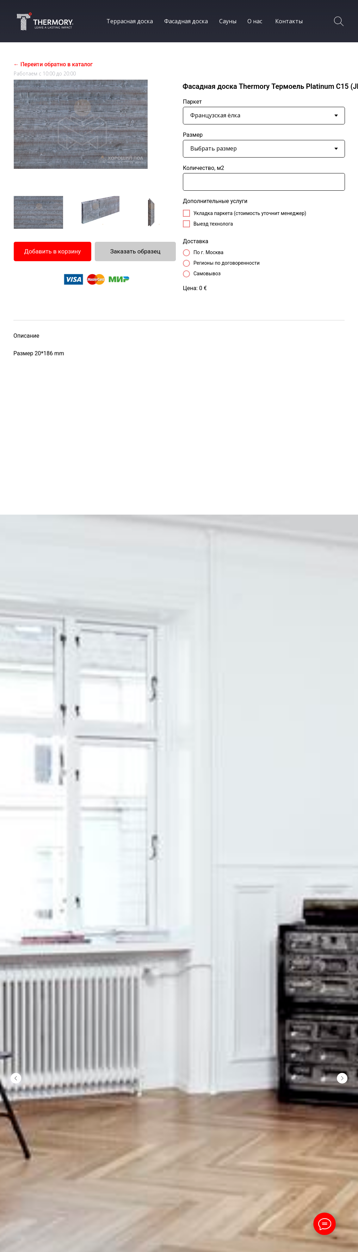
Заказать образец (135, 251)
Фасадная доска (186, 21)
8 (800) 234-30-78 (48, 59)
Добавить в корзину (52, 251)
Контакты (289, 21)
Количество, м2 (203, 168)
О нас (254, 21)
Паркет (192, 101)
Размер (193, 134)
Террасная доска (129, 21)
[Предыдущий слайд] (16, 1006)
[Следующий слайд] (342, 1006)
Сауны (227, 21)
